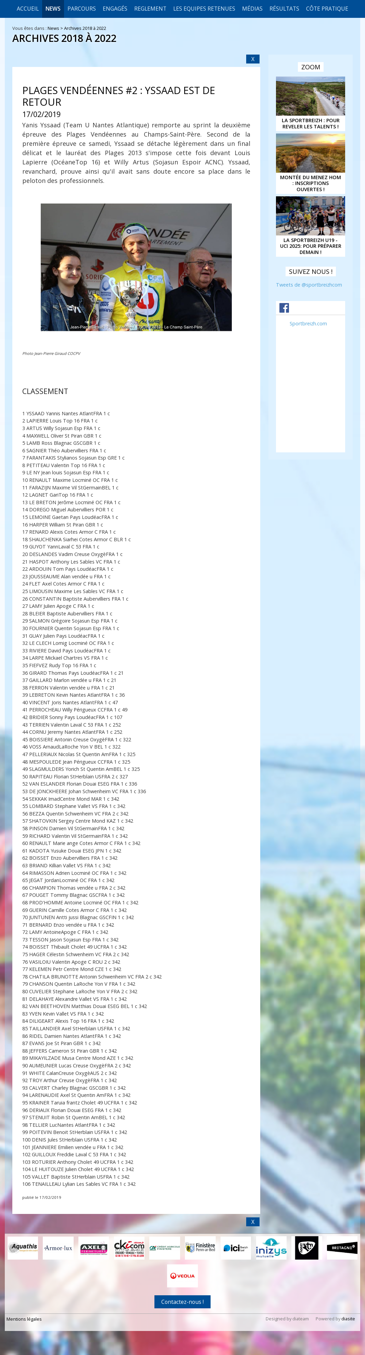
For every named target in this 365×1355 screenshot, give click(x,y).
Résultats (284, 8)
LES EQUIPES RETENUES (204, 8)
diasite (348, 1319)
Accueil (28, 8)
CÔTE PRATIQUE (327, 8)
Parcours (81, 8)
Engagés (115, 8)
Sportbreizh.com (308, 323)
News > (56, 28)
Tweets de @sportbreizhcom (309, 284)
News (53, 8)
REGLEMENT (150, 8)
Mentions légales (24, 1319)
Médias (252, 8)
